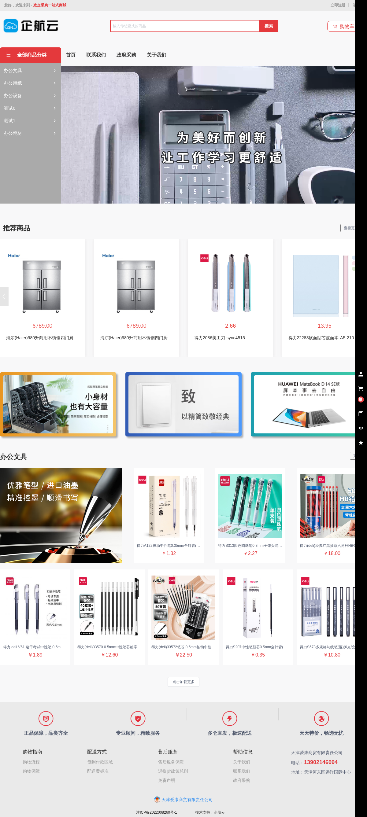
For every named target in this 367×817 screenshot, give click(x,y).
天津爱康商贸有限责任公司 (183, 800)
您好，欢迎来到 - (35, 5)
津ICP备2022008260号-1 (156, 812)
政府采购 (241, 780)
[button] (4, 296)
